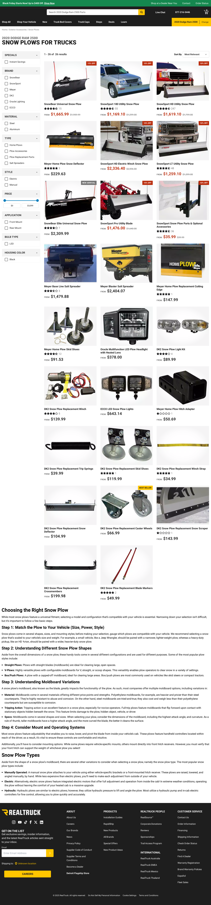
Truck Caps (84, 22)
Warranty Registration (189, 863)
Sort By (178, 54)
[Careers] (27, 874)
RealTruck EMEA (149, 865)
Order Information (187, 824)
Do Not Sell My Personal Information (104, 895)
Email (4, 847)
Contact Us (183, 817)
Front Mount (16, 222)
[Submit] (50, 853)
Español (182, 876)
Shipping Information (188, 837)
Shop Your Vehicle (26, 22)
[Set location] (25, 863)
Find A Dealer (184, 856)
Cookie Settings (129, 895)
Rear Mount (15, 228)
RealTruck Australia (150, 858)
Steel (12, 123)
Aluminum (15, 129)
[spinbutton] (11, 205)
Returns (182, 850)
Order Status (202, 3)
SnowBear (15, 77)
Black (12, 259)
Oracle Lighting (17, 101)
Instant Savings (17, 62)
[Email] (24, 853)
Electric (13, 178)
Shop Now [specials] (49, 3)
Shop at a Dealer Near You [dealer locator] (164, 3)
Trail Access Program (151, 843)
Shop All (6, 22)
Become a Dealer (75, 866)
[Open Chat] (157, 12)
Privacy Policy (74, 843)
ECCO (12, 107)
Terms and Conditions (148, 895)
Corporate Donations (151, 824)
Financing (182, 830)
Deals (111, 22)
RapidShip (109, 824)
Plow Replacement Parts (22, 157)
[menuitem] (6, 22)
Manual (13, 184)
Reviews (145, 830)
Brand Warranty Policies (190, 869)
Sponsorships (147, 837)
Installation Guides (113, 817)
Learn (124, 22)
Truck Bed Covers (63, 22)
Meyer (13, 89)
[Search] (96, 12)
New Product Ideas (113, 850)
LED (12, 243)
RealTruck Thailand (150, 878)
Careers (70, 824)
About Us (71, 817)
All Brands (109, 837)
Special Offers (111, 843)
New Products (111, 830)
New (45, 22)
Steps (99, 22)
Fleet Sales (183, 882)
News (69, 837)
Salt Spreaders (17, 163)
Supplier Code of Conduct (79, 850)
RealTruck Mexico (149, 871)
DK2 (12, 95)
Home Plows (16, 145)
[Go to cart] (206, 12)
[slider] (4, 200)
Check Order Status (187, 843)
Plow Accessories (18, 151)
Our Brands (72, 830)
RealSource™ (147, 817)
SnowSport (15, 83)
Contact (186, 3)
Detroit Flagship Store (78, 873)
